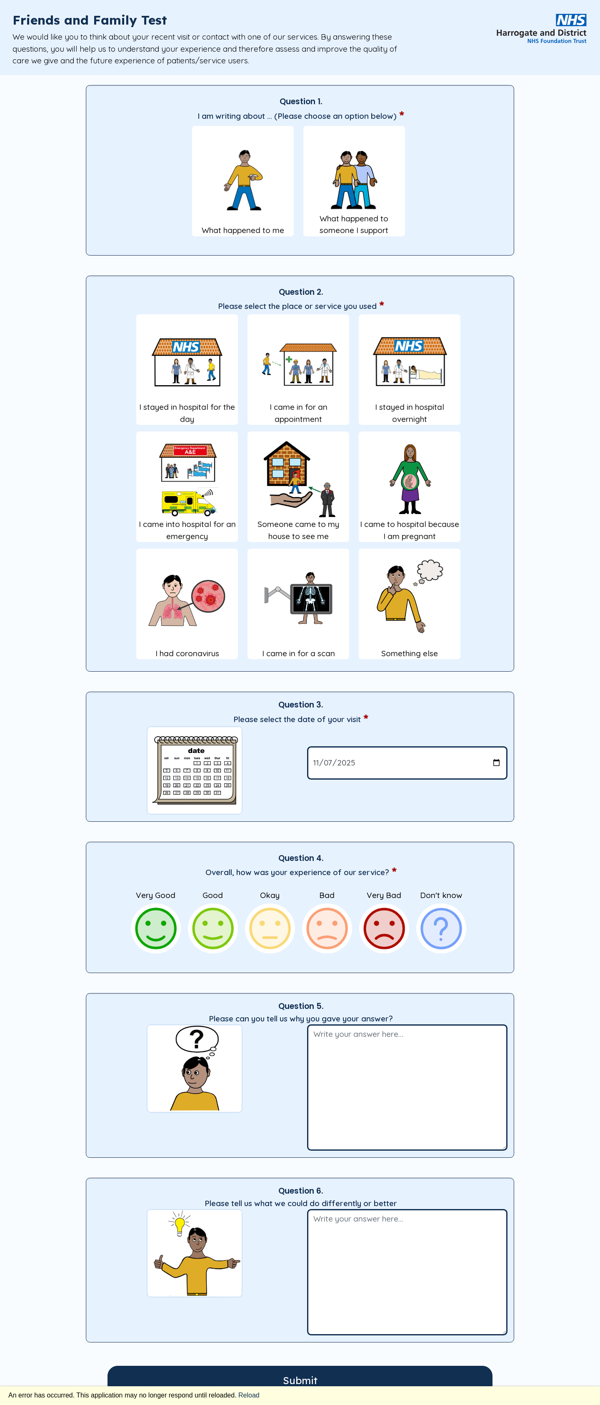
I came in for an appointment (299, 373)
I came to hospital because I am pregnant (409, 490)
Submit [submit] (300, 1380)
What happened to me (243, 185)
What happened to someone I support (354, 185)
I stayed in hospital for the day (187, 373)
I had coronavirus (187, 607)
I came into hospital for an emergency (187, 490)
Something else (410, 607)
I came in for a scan (299, 607)
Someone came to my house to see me (299, 490)
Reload (249, 1395)
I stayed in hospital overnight (410, 373)
